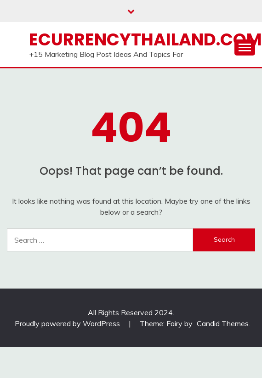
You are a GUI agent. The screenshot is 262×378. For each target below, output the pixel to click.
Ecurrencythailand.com (145, 39)
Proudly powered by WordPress (68, 323)
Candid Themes (223, 323)
